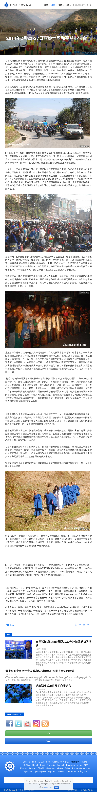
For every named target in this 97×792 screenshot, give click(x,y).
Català (55, 762)
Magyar (23, 768)
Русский (28, 771)
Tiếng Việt (82, 771)
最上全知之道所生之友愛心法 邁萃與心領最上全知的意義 (39, 671)
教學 (47, 5)
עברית (79, 765)
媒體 (61, 5)
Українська (70, 771)
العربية (41, 762)
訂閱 (48, 733)
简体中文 (64, 762)
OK (56, 787)
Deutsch (60, 765)
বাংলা (48, 762)
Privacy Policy (86, 789)
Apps (48, 741)
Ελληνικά (70, 765)
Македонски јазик (54, 768)
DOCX (87, 625)
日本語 (41, 768)
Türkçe (60, 771)
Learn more (48, 787)
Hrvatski (84, 762)
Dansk (35, 765)
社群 (68, 5)
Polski (67, 768)
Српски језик (40, 771)
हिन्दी (86, 765)
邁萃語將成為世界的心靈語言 (53, 685)
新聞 (54, 5)
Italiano (32, 768)
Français (51, 765)
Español (51, 771)
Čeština (27, 765)
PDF (78, 625)
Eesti (42, 765)
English (26, 762)
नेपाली (34, 762)
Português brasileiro (81, 768)
